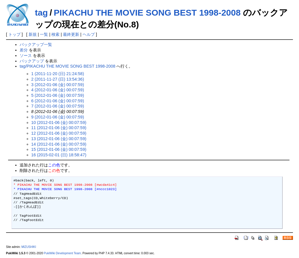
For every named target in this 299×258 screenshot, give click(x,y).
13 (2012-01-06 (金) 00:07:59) (58, 138)
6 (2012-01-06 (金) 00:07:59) (57, 101)
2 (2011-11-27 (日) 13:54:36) (57, 79)
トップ (14, 34)
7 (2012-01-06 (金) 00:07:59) (57, 106)
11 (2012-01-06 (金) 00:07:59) (58, 127)
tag (41, 12)
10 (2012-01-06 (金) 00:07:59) (58, 122)
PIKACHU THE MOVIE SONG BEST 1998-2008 (147, 12)
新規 (33, 34)
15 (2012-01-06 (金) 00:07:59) (58, 149)
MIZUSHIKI (28, 246)
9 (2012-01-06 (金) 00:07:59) (57, 117)
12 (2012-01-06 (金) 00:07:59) (58, 133)
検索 (55, 34)
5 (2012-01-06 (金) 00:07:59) (57, 95)
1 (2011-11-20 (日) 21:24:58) (57, 73)
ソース (26, 55)
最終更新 (71, 34)
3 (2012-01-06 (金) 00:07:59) (57, 84)
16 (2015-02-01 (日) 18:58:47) (58, 155)
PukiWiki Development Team (62, 253)
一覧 (44, 34)
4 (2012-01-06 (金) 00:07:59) (57, 90)
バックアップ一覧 (36, 44)
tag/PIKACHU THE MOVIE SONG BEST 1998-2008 (67, 66)
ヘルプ (89, 34)
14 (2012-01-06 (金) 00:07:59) (58, 144)
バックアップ (32, 61)
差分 (24, 50)
